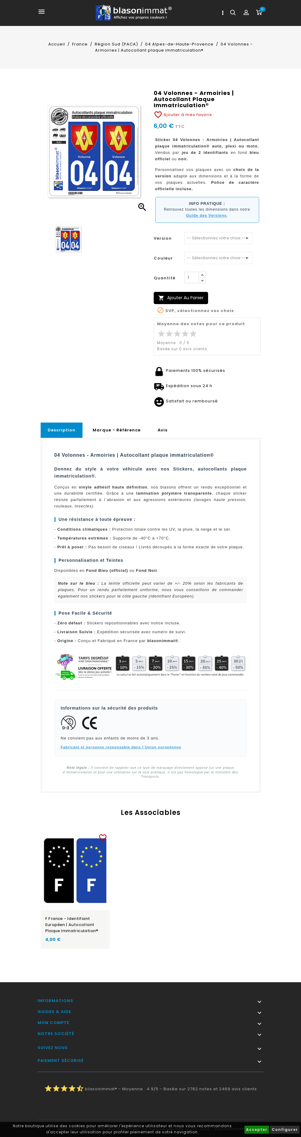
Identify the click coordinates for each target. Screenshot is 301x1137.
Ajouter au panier (181, 298)
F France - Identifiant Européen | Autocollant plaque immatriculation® (71, 925)
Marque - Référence (117, 430)
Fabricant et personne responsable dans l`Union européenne (121, 747)
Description (61, 430)
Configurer (285, 1129)
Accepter (256, 1129)
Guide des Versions (206, 215)
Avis (162, 430)
